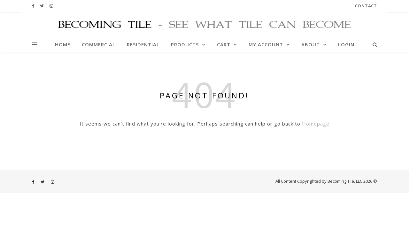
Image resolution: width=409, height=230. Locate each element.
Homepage (315, 123)
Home (62, 44)
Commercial (98, 44)
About (310, 44)
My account (266, 44)
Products (185, 44)
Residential (143, 44)
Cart (223, 44)
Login (346, 44)
